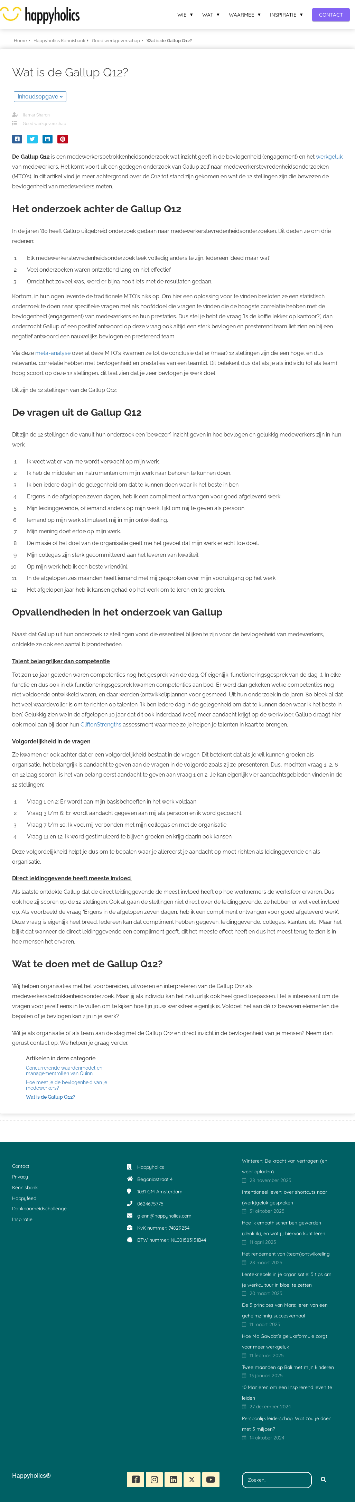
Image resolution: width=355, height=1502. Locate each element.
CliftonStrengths (101, 724)
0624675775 (150, 1204)
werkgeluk (329, 156)
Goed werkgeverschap (44, 123)
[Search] (323, 1480)
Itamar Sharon (36, 115)
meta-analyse (53, 353)
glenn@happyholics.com (164, 1216)
